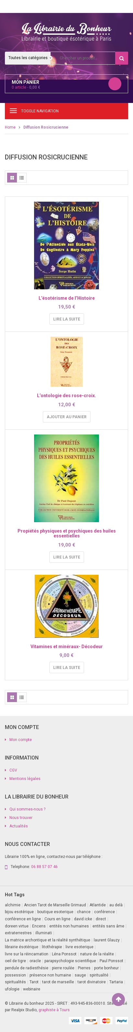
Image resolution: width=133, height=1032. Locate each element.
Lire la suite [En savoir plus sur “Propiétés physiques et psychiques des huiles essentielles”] (66, 557)
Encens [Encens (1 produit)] (39, 926)
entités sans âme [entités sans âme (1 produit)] (108, 926)
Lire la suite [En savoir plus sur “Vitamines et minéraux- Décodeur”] (66, 667)
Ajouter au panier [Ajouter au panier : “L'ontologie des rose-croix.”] (67, 417)
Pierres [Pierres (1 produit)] (84, 968)
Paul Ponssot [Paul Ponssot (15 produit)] (111, 961)
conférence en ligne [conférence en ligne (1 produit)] (23, 919)
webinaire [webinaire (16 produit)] (31, 989)
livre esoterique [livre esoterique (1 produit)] (79, 947)
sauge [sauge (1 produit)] (80, 975)
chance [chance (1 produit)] (84, 912)
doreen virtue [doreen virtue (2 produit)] (17, 926)
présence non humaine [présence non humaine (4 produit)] (50, 975)
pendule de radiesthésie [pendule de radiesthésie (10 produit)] (26, 968)
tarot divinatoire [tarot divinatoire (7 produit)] (92, 982)
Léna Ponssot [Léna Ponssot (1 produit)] (64, 954)
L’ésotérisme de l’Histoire (67, 298)
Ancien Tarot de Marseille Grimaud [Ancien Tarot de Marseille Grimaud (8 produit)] (55, 905)
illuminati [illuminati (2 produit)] (43, 933)
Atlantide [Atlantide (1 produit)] (98, 905)
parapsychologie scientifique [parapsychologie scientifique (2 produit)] (70, 961)
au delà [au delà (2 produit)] (116, 905)
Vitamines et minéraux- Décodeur (66, 646)
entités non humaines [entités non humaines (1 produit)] (69, 926)
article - (26, 87)
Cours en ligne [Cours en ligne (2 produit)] (57, 919)
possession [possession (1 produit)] (15, 975)
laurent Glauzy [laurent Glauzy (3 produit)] (107, 940)
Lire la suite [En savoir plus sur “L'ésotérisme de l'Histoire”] (66, 319)
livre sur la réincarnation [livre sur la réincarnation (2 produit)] (26, 954)
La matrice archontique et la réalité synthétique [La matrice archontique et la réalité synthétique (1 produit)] (47, 940)
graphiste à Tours (54, 1010)
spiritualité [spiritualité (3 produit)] (99, 975)
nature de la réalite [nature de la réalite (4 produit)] (97, 954)
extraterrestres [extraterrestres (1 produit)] (18, 933)
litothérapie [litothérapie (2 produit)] (52, 947)
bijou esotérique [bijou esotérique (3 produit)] (19, 912)
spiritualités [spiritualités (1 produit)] (15, 982)
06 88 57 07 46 (44, 866)
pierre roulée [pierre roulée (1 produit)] (63, 968)
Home (10, 127)
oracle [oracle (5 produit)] (35, 961)
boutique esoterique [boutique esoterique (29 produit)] (55, 912)
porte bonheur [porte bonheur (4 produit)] (106, 968)
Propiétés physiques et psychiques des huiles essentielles (67, 533)
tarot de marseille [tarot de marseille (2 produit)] (58, 982)
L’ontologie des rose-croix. (66, 395)
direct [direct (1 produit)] (101, 919)
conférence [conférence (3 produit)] (104, 912)
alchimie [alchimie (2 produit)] (12, 905)
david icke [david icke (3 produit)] (83, 919)
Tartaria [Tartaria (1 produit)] (116, 982)
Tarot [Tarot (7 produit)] (34, 982)
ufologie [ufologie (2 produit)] (12, 989)
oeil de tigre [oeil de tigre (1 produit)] (15, 961)
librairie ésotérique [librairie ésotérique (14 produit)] (21, 947)
